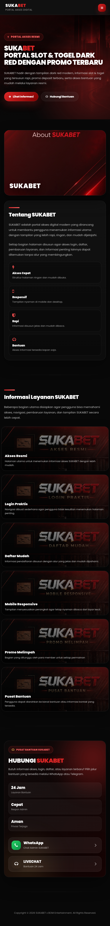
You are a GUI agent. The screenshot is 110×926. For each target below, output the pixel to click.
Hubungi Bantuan (60, 96)
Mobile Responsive (21, 604)
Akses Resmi (16, 455)
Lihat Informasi (21, 96)
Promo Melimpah (20, 652)
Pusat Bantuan (18, 696)
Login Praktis (16, 504)
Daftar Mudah (17, 556)
